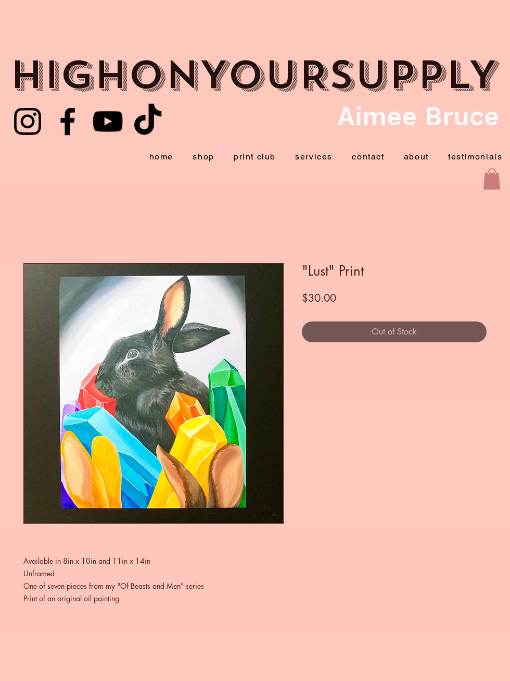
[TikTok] (148, 121)
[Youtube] (27, 121)
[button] (492, 179)
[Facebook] (67, 121)
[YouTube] (108, 121)
